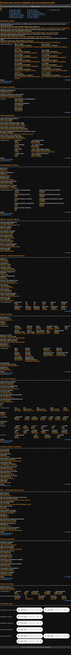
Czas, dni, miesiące (34, 11)
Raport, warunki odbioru (17, 16)
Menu (1, 7)
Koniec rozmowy (33, 17)
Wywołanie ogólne (16, 10)
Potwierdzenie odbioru (17, 17)
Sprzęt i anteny (33, 10)
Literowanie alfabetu (7, 81)
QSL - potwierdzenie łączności (37, 14)
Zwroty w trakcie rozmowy (36, 13)
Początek (68, 80)
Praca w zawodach (34, 16)
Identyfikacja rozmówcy (17, 14)
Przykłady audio (55, 10)
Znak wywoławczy (16, 13)
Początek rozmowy (16, 11)
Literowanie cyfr (6, 82)
